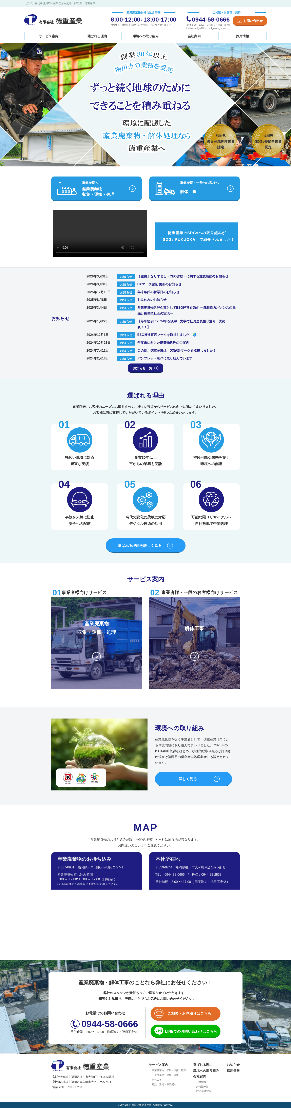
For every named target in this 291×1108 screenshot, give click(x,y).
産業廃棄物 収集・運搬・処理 (169, 1070)
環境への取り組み (146, 36)
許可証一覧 (202, 1086)
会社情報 (201, 1081)
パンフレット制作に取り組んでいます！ (166, 358)
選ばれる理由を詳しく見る (139, 546)
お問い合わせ (253, 21)
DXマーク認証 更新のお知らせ (159, 284)
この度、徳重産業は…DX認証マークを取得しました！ (176, 350)
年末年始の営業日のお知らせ (158, 292)
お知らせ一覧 (142, 368)
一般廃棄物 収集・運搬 (165, 1075)
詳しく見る (188, 779)
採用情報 (242, 36)
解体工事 (157, 1079)
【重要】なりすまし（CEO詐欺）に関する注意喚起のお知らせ (183, 276)
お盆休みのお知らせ (152, 299)
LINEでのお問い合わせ (191, 1031)
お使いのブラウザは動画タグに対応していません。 (100, 233)
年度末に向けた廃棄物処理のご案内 (163, 342)
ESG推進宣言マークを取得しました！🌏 (167, 334)
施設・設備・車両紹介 (164, 1084)
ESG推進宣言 (203, 1091)
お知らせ (233, 1064)
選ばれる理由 (97, 36)
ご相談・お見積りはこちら (189, 1013)
